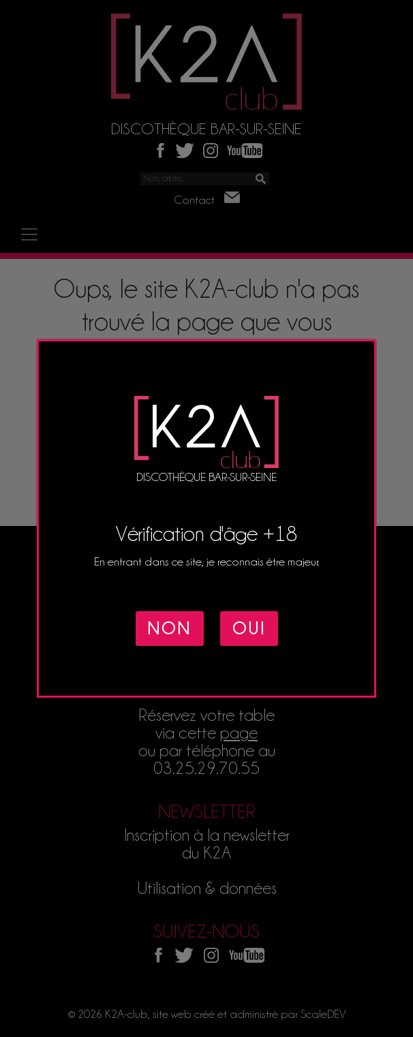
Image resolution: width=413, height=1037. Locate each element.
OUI (249, 628)
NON (170, 628)
